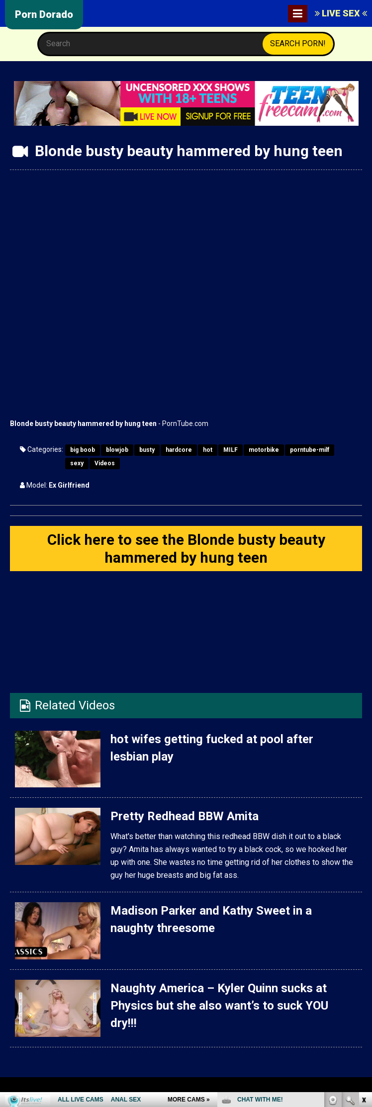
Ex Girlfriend (69, 485)
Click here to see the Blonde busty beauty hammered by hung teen (186, 548)
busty (147, 449)
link (363, 951)
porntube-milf (309, 449)
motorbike (264, 449)
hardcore (179, 449)
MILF (230, 449)
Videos (104, 463)
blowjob (117, 449)
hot (207, 449)
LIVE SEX (341, 13)
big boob (82, 449)
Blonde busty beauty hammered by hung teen (83, 423)
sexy (77, 463)
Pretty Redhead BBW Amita (184, 817)
